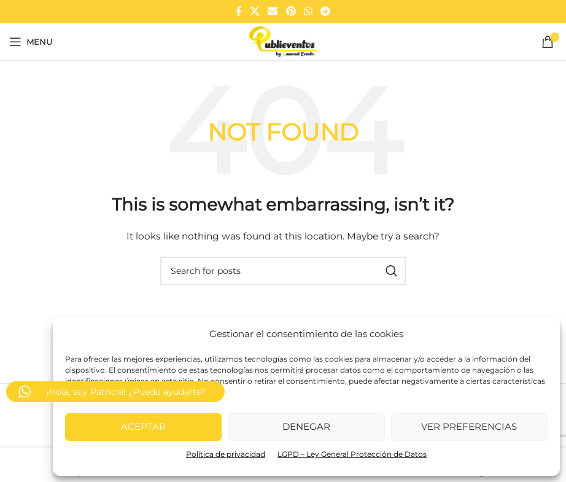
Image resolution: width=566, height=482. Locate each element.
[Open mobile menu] (30, 41)
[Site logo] (282, 41)
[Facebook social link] (238, 11)
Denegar (306, 426)
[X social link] (254, 11)
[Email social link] (273, 11)
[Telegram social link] (326, 11)
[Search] (283, 271)
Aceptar (143, 426)
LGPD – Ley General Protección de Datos (352, 454)
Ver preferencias (469, 426)
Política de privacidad (225, 454)
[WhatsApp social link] (308, 11)
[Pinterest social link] (291, 11)
